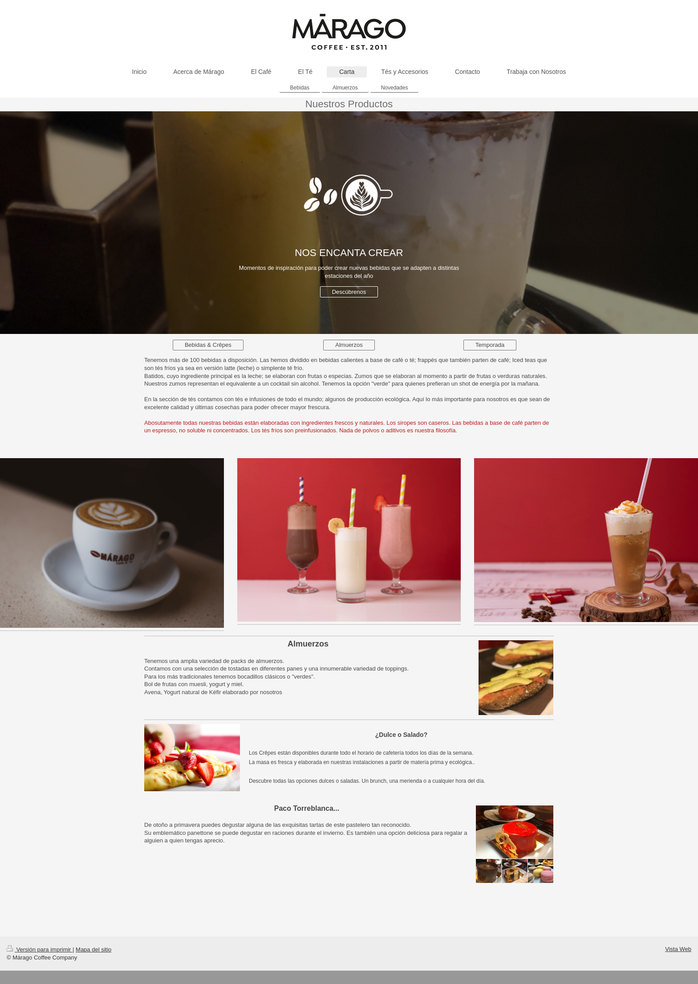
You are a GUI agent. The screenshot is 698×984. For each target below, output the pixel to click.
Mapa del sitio (93, 949)
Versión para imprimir (40, 949)
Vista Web (678, 949)
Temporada (489, 345)
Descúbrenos (349, 292)
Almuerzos (348, 345)
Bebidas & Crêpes (208, 345)
